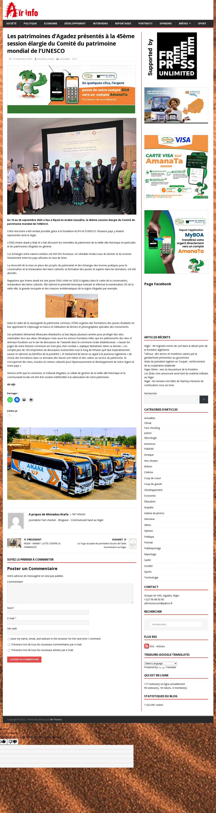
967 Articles (78, 514)
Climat (147, 423)
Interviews (100, 23)
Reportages (123, 23)
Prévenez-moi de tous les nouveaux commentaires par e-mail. (46, 644)
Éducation (149, 501)
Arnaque (149, 454)
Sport (202, 23)
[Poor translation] (12, 742)
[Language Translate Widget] (160, 663)
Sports (148, 571)
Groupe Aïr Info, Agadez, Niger (161, 595)
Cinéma (148, 472)
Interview (149, 519)
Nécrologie (150, 438)
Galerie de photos (154, 513)
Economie (50, 23)
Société (11, 23)
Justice (148, 433)
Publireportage (152, 548)
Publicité (149, 448)
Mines (147, 525)
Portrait (148, 542)
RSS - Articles (154, 646)
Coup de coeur (152, 478)
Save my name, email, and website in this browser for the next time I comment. (56, 638)
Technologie (151, 577)
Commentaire (15, 581)
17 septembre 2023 (22, 58)
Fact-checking (152, 428)
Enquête (149, 507)
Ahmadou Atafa (45, 58)
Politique (30, 23)
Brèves (183, 23)
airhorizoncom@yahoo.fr (158, 603)
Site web (12, 628)
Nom (10, 608)
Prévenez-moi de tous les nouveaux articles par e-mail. (42, 650)
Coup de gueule (153, 484)
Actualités (65, 58)
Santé (147, 560)
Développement (75, 23)
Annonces (149, 443)
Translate (167, 667)
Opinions (166, 23)
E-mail (11, 618)
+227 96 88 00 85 (154, 599)
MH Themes (56, 719)
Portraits (145, 23)
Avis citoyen (151, 460)
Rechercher (150, 393)
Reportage (150, 554)
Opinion (148, 530)
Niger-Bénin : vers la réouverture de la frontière (171, 369)
